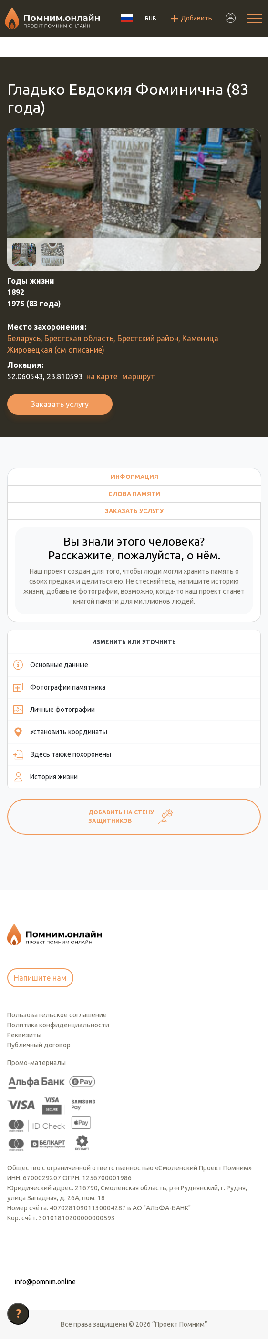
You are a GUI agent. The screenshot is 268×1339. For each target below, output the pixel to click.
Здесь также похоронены (62, 754)
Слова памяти (134, 493)
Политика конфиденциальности (58, 1025)
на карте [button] (101, 376)
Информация (134, 476)
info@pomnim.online (45, 1282)
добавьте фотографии (82, 591)
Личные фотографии (54, 709)
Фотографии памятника (59, 687)
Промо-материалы (36, 1062)
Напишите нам (40, 978)
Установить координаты (60, 732)
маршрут (138, 376)
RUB (150, 18)
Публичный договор (39, 1045)
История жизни (45, 776)
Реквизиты (24, 1035)
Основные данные (50, 665)
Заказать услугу (60, 404)
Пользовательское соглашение (57, 1015)
